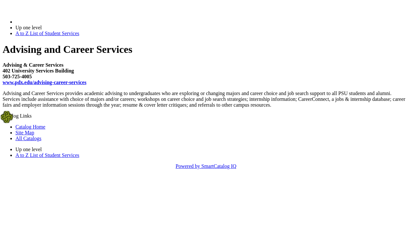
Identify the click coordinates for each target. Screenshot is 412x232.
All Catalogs (28, 138)
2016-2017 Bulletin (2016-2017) (49, 21)
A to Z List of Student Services (47, 33)
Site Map (24, 132)
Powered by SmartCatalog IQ (206, 166)
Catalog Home (30, 127)
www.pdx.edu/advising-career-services (44, 82)
